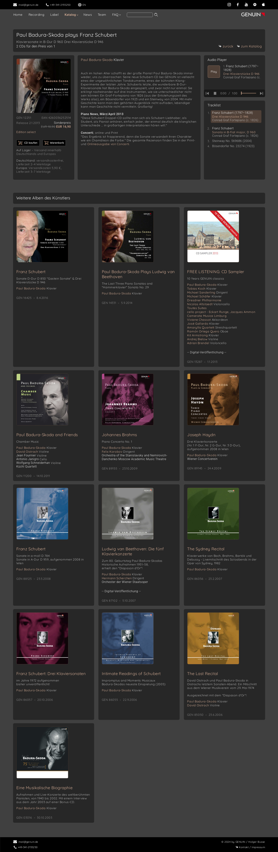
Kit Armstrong (203, 335)
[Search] (140, 15)
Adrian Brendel (206, 343)
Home (18, 14)
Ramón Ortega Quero (207, 331)
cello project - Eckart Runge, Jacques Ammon (221, 312)
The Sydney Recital (205, 548)
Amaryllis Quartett (212, 327)
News (87, 14)
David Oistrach (32, 451)
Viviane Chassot (207, 319)
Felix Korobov (118, 451)
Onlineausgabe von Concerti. (108, 144)
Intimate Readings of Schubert (131, 673)
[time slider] (248, 93)
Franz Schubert (31, 271)
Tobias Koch (202, 288)
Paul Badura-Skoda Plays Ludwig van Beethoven (138, 274)
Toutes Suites (197, 308)
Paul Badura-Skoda (102, 60)
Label (54, 14)
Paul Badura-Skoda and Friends (47, 434)
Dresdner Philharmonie (204, 300)
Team (102, 14)
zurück (226, 46)
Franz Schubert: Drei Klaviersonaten (51, 673)
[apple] (263, 4)
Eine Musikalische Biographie (44, 787)
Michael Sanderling (207, 292)
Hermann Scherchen (123, 578)
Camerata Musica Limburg (206, 316)
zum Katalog (249, 46)
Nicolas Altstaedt (208, 304)
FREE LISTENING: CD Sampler (215, 271)
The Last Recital (202, 673)
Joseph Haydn (201, 434)
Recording (37, 14)
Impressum (250, 847)
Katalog (70, 14)
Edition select (26, 132)
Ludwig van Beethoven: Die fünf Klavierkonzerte (133, 551)
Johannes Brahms (119, 434)
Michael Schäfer (204, 296)
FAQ (115, 14)
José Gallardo (203, 323)
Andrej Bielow (202, 339)
